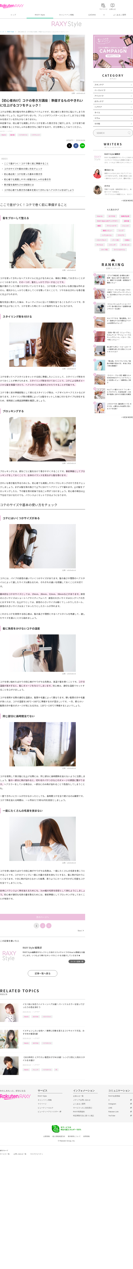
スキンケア (99, 84)
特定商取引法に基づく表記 (83, 1116)
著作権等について (74, 1136)
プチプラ (121, 235)
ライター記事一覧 (76, 961)
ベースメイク (99, 90)
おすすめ (35, 1017)
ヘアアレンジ (36, 135)
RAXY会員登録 (114, 1096)
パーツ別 (115, 240)
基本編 (12, 135)
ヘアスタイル (23, 135)
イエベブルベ (47, 1017)
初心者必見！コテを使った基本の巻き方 (23, 174)
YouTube (111, 1116)
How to (4, 135)
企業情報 (46, 1136)
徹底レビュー (107, 230)
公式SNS (92, 15)
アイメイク (99, 95)
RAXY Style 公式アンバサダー (107, 221)
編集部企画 (125, 216)
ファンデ (112, 245)
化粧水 (127, 240)
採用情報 (86, 1136)
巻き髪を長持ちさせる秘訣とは (19, 184)
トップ (13, 15)
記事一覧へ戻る (43, 973)
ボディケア (99, 101)
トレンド (35, 1070)
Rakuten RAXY (12, 6)
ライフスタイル (119, 249)
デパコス (100, 245)
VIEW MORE (127, 200)
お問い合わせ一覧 (20, 1154)
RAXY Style (40, 15)
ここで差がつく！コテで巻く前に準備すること (26, 163)
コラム (97, 118)
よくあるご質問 (119, 15)
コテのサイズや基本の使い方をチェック (23, 168)
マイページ (42, 1104)
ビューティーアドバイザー (48, 1112)
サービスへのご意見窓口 (82, 1108)
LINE (110, 1108)
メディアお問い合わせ (81, 1100)
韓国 (99, 226)
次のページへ (42, 917)
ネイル (97, 112)
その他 (97, 123)
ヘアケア (10, 131)
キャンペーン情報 (66, 15)
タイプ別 (104, 249)
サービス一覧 (5, 1154)
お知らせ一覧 (78, 1096)
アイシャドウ (111, 226)
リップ (121, 230)
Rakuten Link (113, 1112)
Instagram (112, 1104)
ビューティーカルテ (45, 1108)
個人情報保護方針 (58, 1136)
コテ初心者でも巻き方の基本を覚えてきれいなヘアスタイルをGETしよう (39, 189)
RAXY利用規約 (79, 1112)
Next (81, 930)
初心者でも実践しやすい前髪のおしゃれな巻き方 (27, 179)
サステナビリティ (36, 1154)
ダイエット (126, 245)
